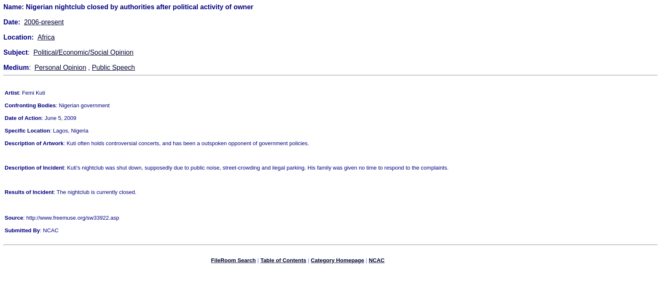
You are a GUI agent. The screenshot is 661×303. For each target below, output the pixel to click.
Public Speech (113, 67)
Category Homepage (337, 261)
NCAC (377, 261)
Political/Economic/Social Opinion (83, 52)
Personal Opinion (60, 67)
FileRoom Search (233, 261)
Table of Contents (283, 261)
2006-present (44, 22)
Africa (46, 37)
